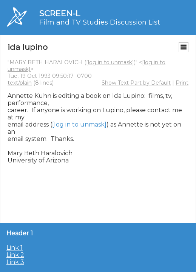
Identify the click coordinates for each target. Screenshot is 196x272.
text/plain (20, 82)
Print (182, 82)
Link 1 (14, 247)
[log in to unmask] (110, 62)
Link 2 (15, 254)
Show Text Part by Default (136, 82)
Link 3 (15, 262)
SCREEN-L (59, 13)
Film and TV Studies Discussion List (99, 22)
